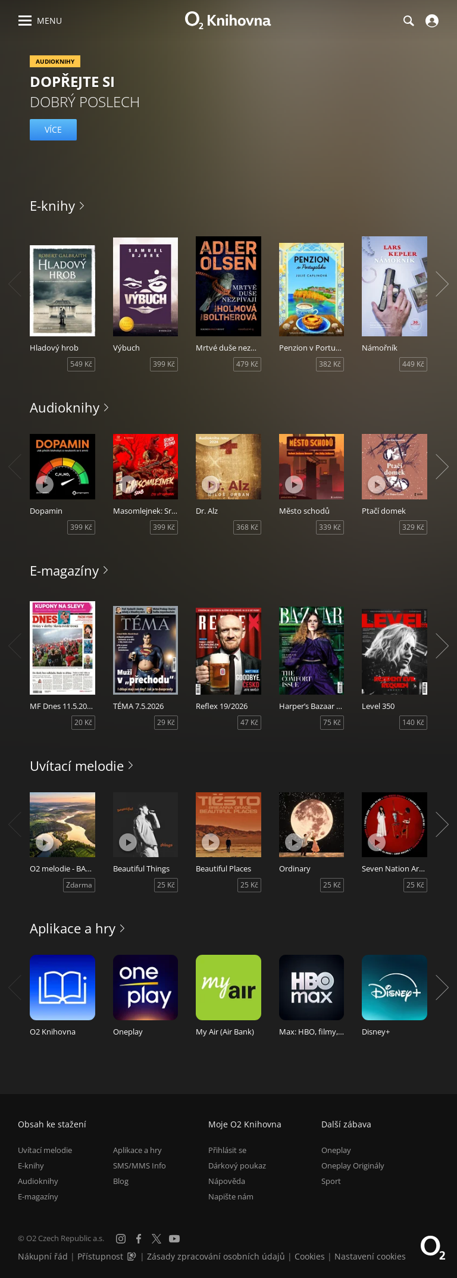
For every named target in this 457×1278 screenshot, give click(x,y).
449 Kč (413, 364)
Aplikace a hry (72, 928)
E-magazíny (64, 570)
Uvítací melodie (77, 765)
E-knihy (52, 205)
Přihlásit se (227, 1149)
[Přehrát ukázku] (45, 484)
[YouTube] (174, 1239)
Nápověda (226, 1180)
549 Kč (81, 364)
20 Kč (83, 722)
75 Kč (332, 722)
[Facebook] (139, 1239)
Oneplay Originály (352, 1165)
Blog (121, 1180)
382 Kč (330, 364)
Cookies (310, 1256)
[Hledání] (408, 21)
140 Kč (413, 722)
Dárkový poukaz (237, 1165)
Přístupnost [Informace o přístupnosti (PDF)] (100, 1256)
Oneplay (336, 1149)
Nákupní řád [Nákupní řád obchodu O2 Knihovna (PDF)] (43, 1256)
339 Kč (330, 527)
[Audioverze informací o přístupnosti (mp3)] (133, 1256)
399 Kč (164, 364)
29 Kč (166, 722)
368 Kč (247, 527)
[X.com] (156, 1239)
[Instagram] (121, 1239)
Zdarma (79, 885)
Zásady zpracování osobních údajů (216, 1256)
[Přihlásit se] (430, 21)
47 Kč (249, 722)
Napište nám (230, 1196)
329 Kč (413, 527)
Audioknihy (64, 407)
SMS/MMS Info (139, 1165)
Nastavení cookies (370, 1256)
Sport (331, 1180)
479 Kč (247, 364)
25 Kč (166, 885)
